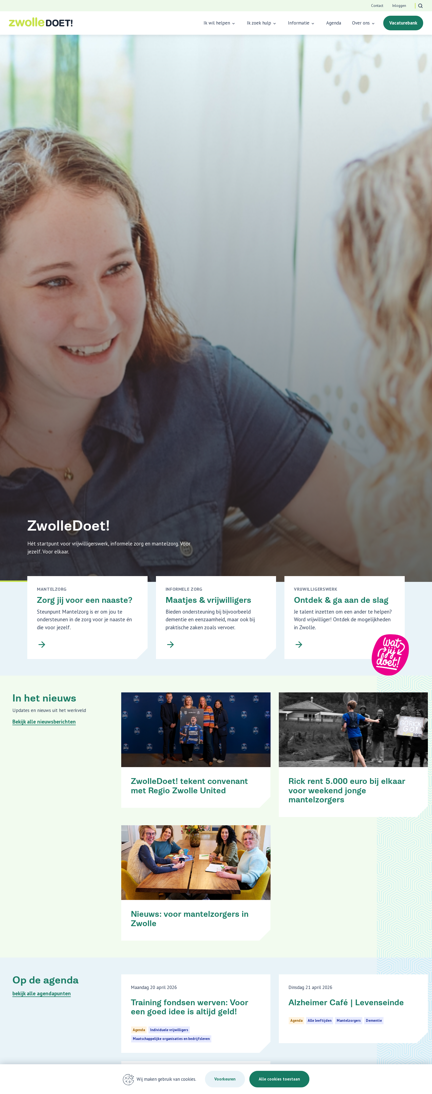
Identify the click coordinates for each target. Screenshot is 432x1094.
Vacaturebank (403, 23)
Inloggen (399, 5)
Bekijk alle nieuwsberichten (44, 721)
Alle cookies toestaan (279, 1079)
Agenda (333, 23)
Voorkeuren (225, 1079)
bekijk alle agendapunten (41, 993)
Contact (377, 5)
